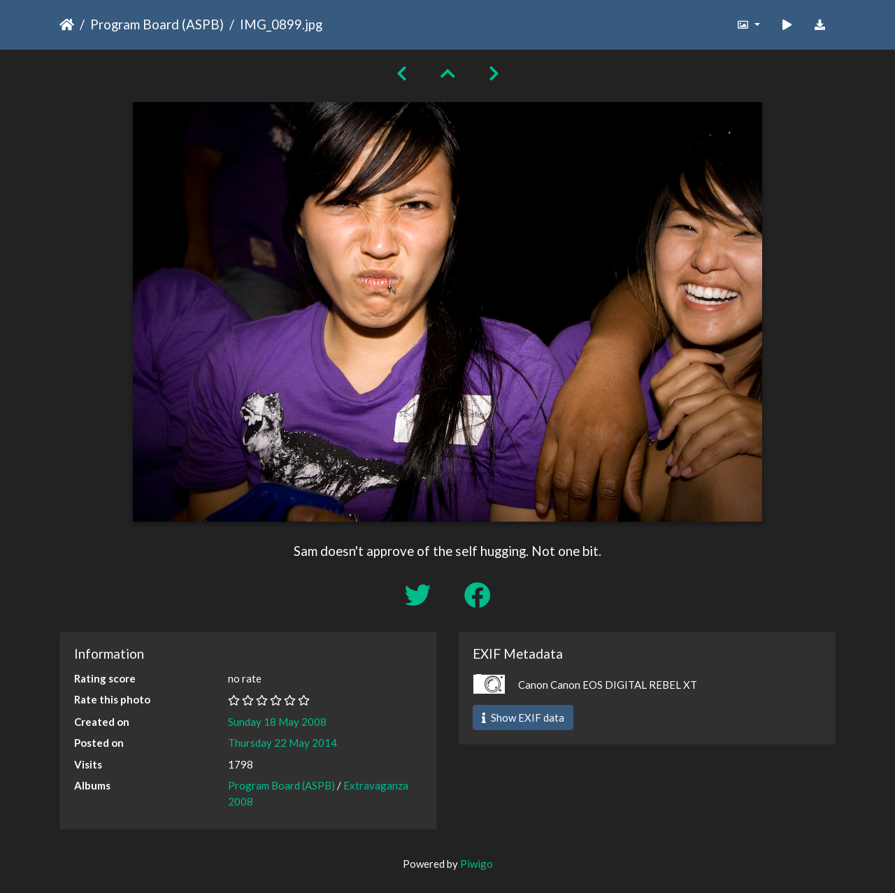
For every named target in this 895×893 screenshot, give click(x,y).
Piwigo (476, 863)
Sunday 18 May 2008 (277, 721)
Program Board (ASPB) (157, 24)
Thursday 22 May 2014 (282, 742)
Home (66, 24)
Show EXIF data (523, 717)
